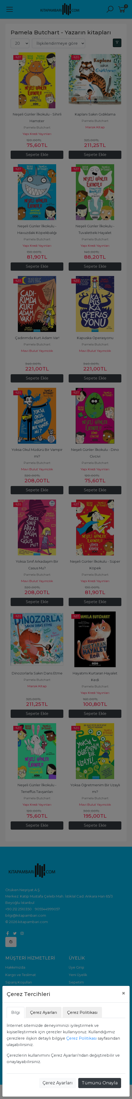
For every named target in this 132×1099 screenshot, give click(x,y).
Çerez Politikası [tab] (82, 1012)
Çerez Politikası (81, 1038)
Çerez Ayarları (58, 1082)
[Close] (123, 993)
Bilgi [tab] (15, 1012)
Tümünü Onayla (100, 1082)
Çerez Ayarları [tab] (43, 1012)
